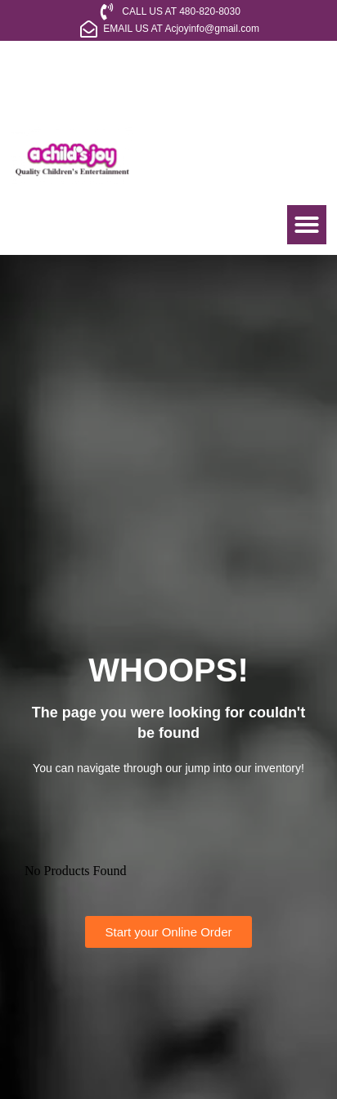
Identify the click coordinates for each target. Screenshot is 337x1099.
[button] (307, 225)
